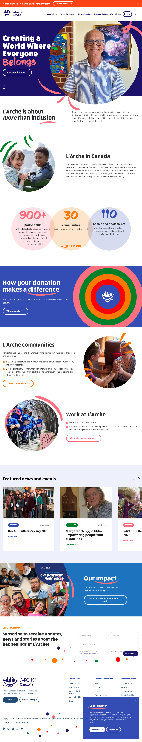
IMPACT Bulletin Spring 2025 (28, 531)
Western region (101, 695)
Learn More (13, 536)
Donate (127, 14)
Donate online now (15, 72)
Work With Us (115, 14)
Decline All (113, 729)
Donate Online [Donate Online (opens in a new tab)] (126, 691)
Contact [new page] (9, 699)
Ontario (98, 687)
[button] (137, 3)
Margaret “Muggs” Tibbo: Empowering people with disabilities (84, 535)
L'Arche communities (71, 246)
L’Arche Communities (68, 14)
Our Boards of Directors (74, 692)
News (71, 701)
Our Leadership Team (77, 697)
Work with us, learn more (82, 438)
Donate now (62, 3)
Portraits (72, 525)
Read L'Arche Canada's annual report (103, 599)
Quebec (98, 691)
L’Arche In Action (127, 683)
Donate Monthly (127, 695)
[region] (111, 718)
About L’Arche (52, 14)
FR (138, 14)
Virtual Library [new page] (28, 700)
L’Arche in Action (84, 14)
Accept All (96, 729)
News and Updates (101, 14)
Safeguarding (74, 687)
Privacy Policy (7, 722)
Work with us (126, 687)
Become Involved (128, 679)
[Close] (136, 700)
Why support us (13, 311)
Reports (13, 525)
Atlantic (98, 683)
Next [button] (138, 478)
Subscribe (129, 654)
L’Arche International (22, 722)
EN (135, 14)
